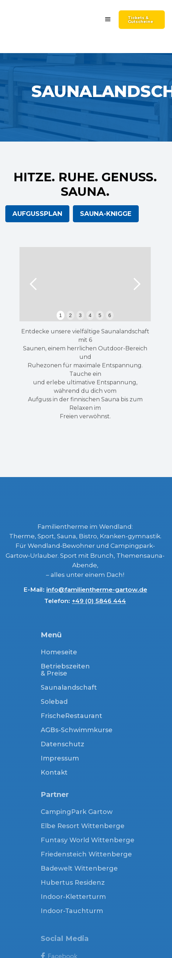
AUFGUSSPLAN (37, 214)
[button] (108, 19)
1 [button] (60, 315)
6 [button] (109, 315)
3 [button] (80, 315)
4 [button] (90, 315)
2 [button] (70, 315)
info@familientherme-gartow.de (96, 592)
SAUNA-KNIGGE (106, 214)
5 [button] (99, 315)
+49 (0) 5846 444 (99, 603)
